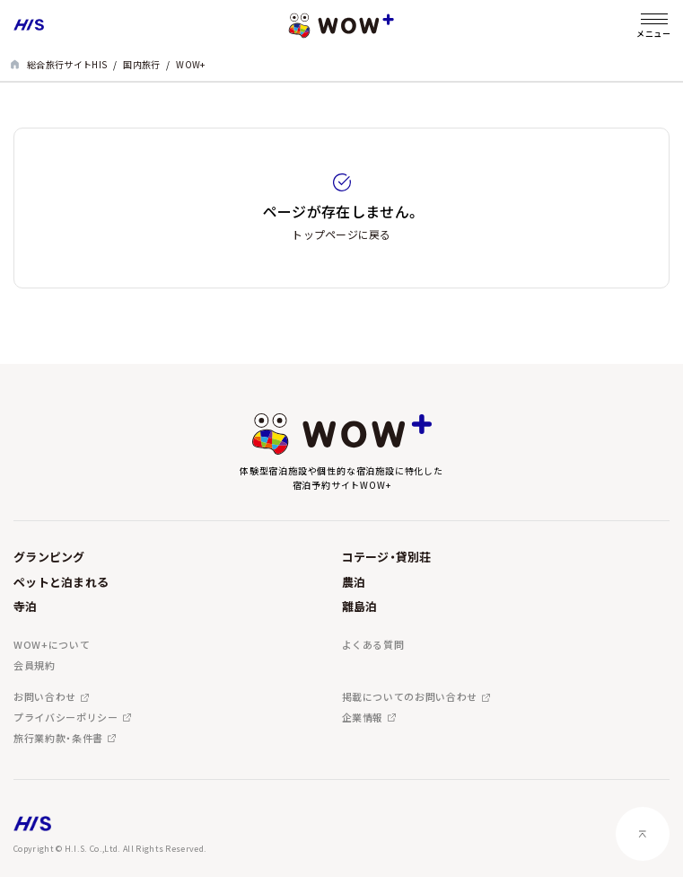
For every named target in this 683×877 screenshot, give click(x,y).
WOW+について (51, 644)
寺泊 (25, 606)
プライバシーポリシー (65, 717)
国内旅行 (141, 64)
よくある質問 (373, 644)
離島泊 (360, 606)
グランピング (49, 556)
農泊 (354, 581)
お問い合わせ (44, 697)
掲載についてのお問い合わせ (410, 697)
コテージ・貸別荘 (387, 556)
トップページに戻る (341, 234)
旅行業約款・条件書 (58, 738)
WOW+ (190, 64)
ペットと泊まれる (61, 581)
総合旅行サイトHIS (67, 64)
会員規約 (34, 665)
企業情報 (363, 717)
